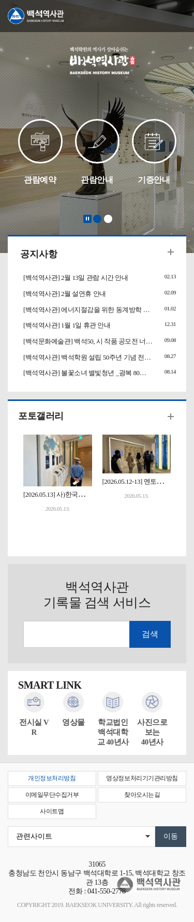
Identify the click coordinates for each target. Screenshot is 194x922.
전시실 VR (34, 727)
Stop (87, 219)
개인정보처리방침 (52, 778)
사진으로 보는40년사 (152, 732)
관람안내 (97, 179)
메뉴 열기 (178, 16)
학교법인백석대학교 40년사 (113, 732)
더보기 (171, 252)
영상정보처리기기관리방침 (141, 778)
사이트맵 (52, 811)
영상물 (73, 722)
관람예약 (40, 179)
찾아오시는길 (142, 794)
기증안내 (154, 179)
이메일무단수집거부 (52, 794)
